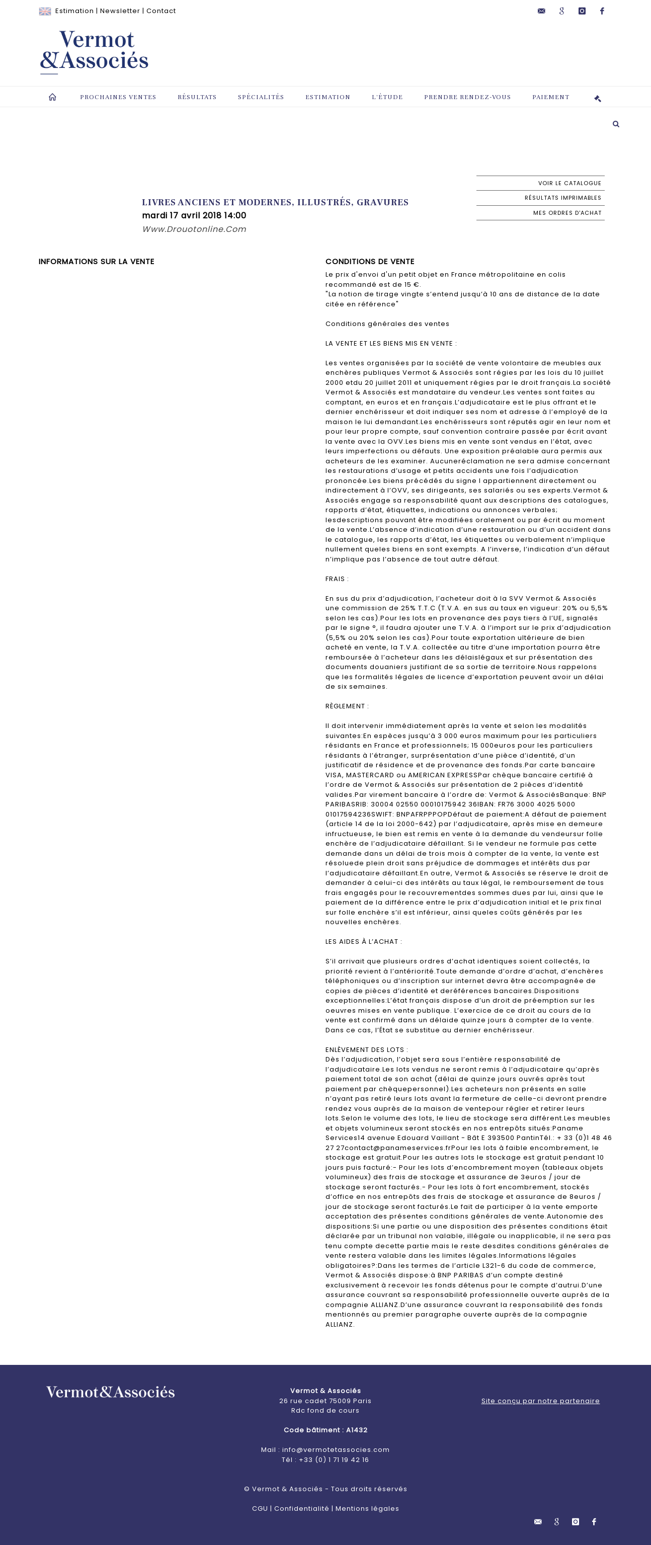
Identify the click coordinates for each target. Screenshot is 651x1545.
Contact (161, 11)
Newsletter (120, 11)
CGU (260, 1508)
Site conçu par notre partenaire (540, 1401)
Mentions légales (367, 1508)
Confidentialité (302, 1508)
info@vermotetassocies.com (336, 1449)
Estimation (74, 11)
